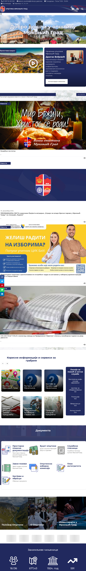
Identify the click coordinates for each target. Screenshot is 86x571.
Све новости (81, 94)
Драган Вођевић (55, 57)
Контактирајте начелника (56, 81)
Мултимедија (6, 3)
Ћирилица (17, 3)
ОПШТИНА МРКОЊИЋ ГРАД (16, 9)
